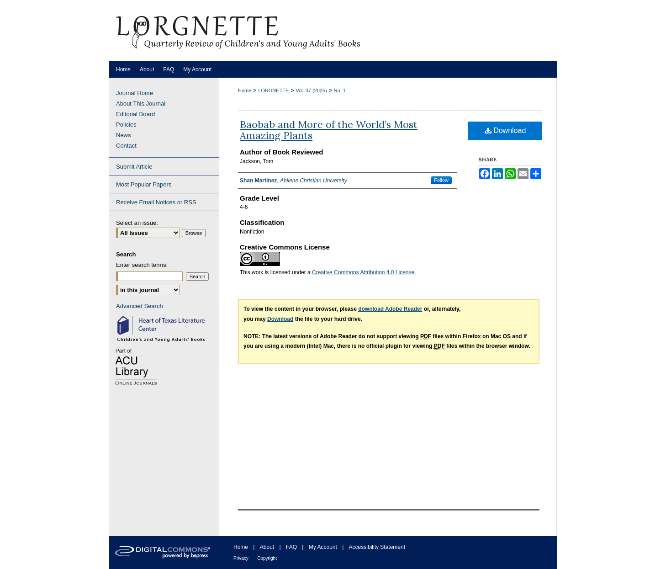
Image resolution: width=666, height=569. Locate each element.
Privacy (240, 558)
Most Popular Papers (143, 184)
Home (244, 90)
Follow (441, 180)
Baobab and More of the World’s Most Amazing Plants (329, 130)
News (123, 135)
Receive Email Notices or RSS (156, 202)
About (267, 547)
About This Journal (140, 103)
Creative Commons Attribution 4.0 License (363, 272)
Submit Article (134, 166)
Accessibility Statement (377, 547)
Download (505, 130)
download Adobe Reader (390, 309)
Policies (126, 124)
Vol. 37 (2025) (311, 90)
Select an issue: (137, 222)
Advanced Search (139, 306)
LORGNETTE (273, 90)
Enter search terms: (142, 264)
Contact (126, 145)
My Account (323, 547)
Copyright (267, 558)
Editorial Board (135, 114)
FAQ (291, 547)
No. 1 (340, 90)
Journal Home (134, 93)
